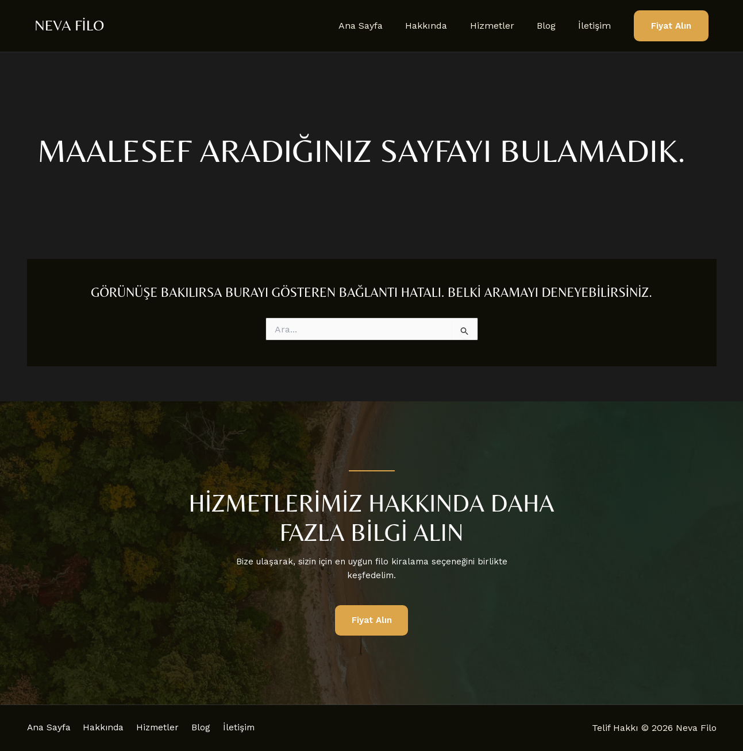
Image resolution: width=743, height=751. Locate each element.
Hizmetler (502, 25)
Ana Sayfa (379, 25)
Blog (552, 25)
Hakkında (441, 25)
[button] (671, 26)
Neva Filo (69, 25)
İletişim (596, 25)
